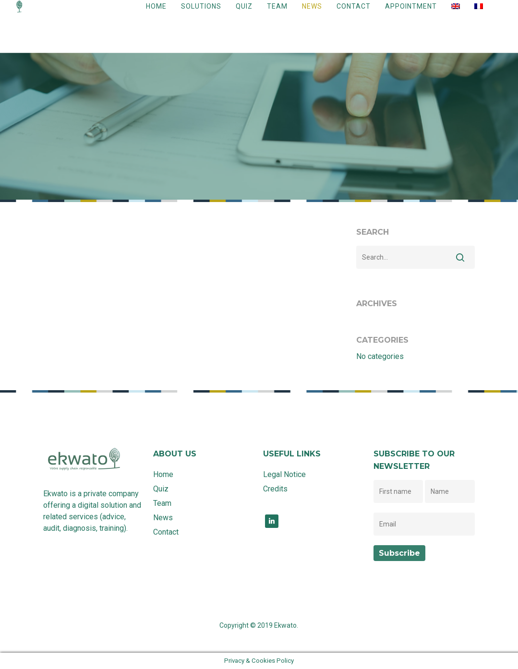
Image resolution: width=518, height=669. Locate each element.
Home (156, 14)
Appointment (411, 14)
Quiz (244, 14)
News (312, 14)
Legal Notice (284, 474)
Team (277, 14)
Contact (354, 14)
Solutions (201, 14)
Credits (275, 488)
